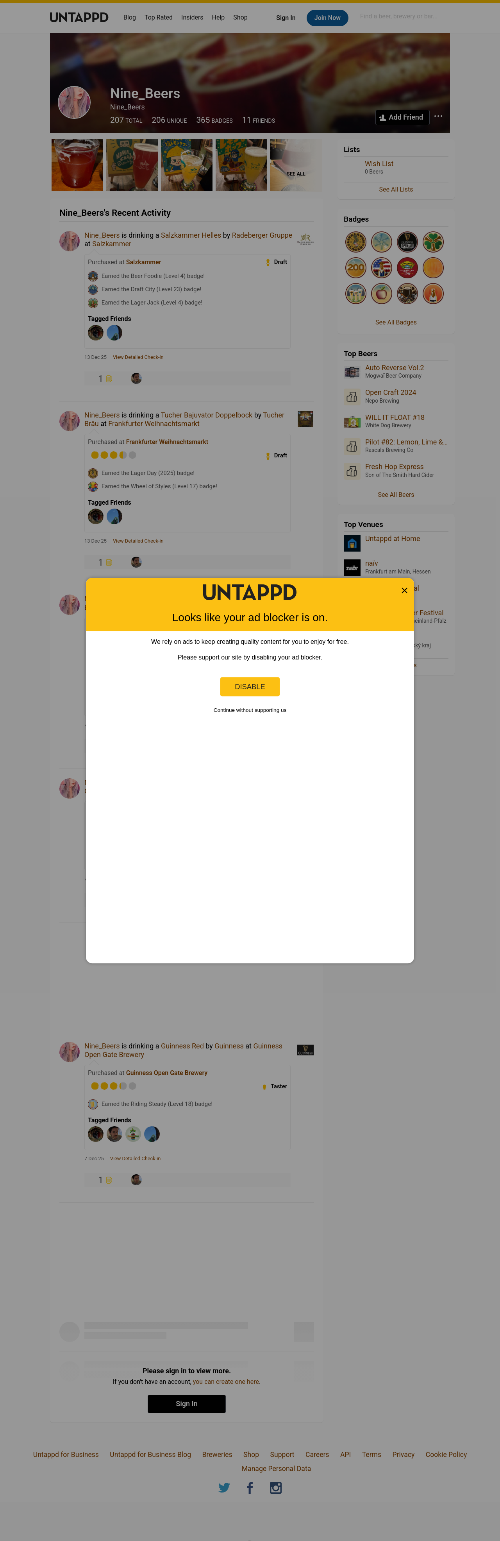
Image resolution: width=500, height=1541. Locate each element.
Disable (250, 687)
